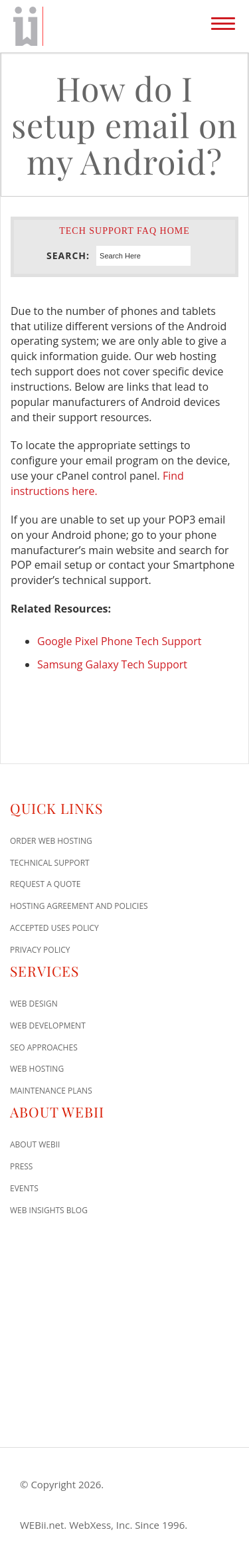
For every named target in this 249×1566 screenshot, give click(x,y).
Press (21, 1166)
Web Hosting (37, 1068)
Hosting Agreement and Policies (79, 906)
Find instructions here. (97, 483)
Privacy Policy (40, 949)
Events (24, 1188)
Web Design (34, 1003)
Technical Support (50, 862)
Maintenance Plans (51, 1090)
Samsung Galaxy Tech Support (112, 664)
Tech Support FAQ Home (124, 231)
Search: (68, 255)
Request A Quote (45, 884)
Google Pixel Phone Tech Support (119, 641)
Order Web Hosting (51, 840)
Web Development (48, 1025)
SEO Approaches (44, 1047)
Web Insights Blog (49, 1210)
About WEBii (35, 1144)
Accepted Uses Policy (54, 927)
